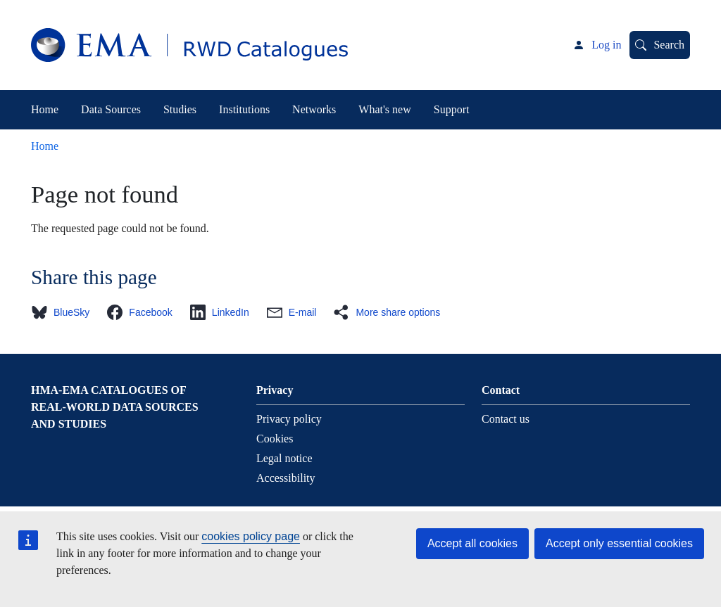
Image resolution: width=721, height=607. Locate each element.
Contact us (505, 419)
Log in (606, 45)
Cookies (274, 439)
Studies (179, 109)
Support (452, 109)
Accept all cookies (472, 543)
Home (44, 109)
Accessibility (285, 478)
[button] (64, 312)
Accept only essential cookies (619, 543)
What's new (384, 109)
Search (668, 45)
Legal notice (284, 458)
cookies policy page (250, 536)
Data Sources (111, 109)
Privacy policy (289, 419)
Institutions (244, 109)
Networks (314, 109)
